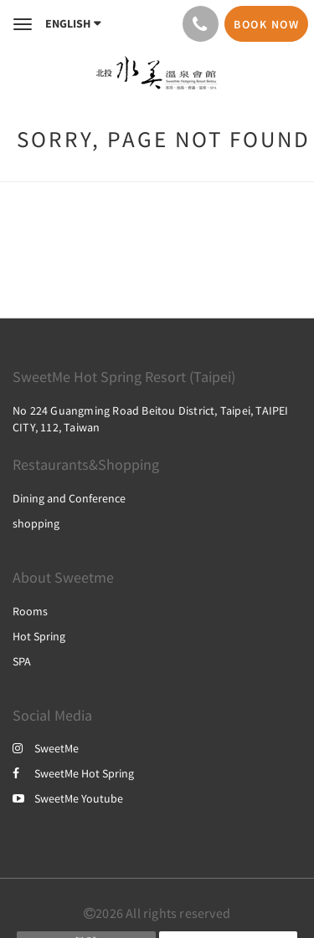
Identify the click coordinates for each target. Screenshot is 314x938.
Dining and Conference (69, 498)
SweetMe (46, 748)
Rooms (30, 611)
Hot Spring (39, 636)
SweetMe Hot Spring (73, 773)
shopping (36, 523)
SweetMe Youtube (68, 798)
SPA (22, 661)
